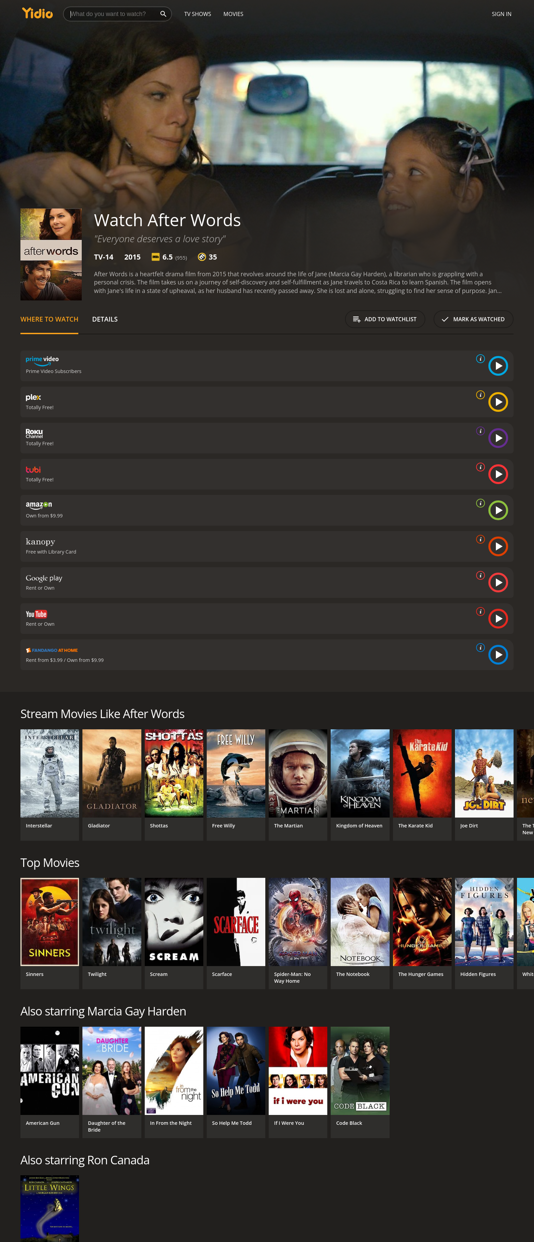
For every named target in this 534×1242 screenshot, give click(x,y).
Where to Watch (49, 319)
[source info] (479, 358)
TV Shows (197, 14)
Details (104, 319)
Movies (233, 14)
